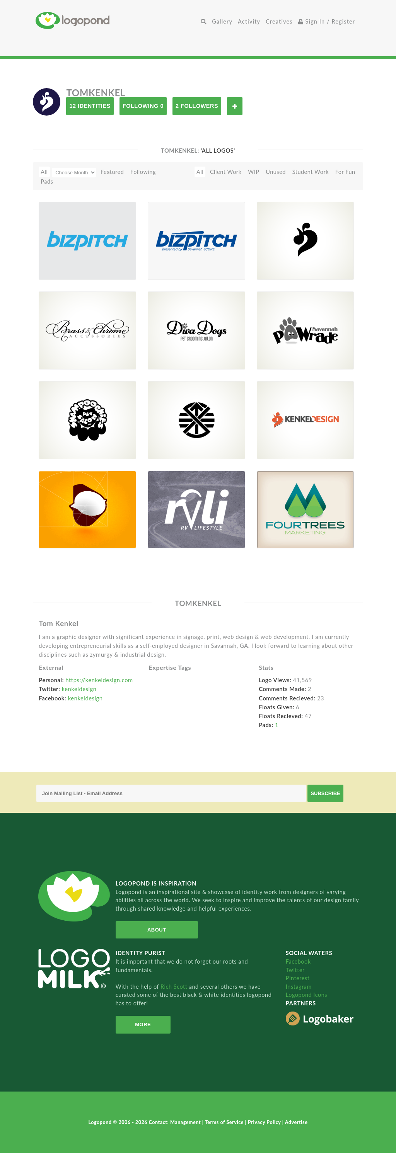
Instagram (299, 986)
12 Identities (89, 106)
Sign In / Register (326, 21)
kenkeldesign (79, 688)
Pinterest (298, 978)
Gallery (222, 21)
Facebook (298, 961)
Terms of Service (225, 1122)
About (156, 930)
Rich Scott (174, 986)
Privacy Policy (265, 1122)
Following (143, 172)
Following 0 (143, 106)
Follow (234, 106)
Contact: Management (175, 1122)
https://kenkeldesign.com (99, 679)
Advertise (296, 1122)
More (143, 1024)
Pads (47, 181)
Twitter (295, 970)
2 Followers (197, 106)
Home (117, 20)
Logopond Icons (306, 994)
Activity (249, 21)
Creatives (279, 21)
